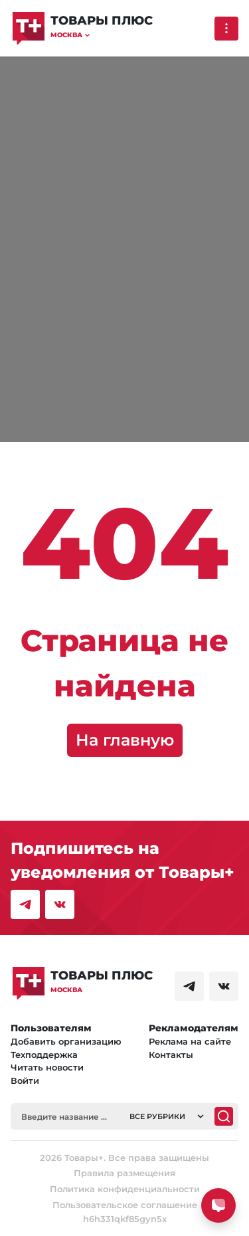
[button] (101, 35)
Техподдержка (44, 1054)
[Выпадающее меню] (226, 29)
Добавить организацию (66, 1041)
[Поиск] (223, 1116)
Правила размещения (124, 1173)
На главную (125, 740)
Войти (25, 1080)
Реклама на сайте (190, 1041)
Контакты (171, 1054)
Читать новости (47, 1067)
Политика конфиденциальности (125, 1189)
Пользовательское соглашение (124, 1204)
